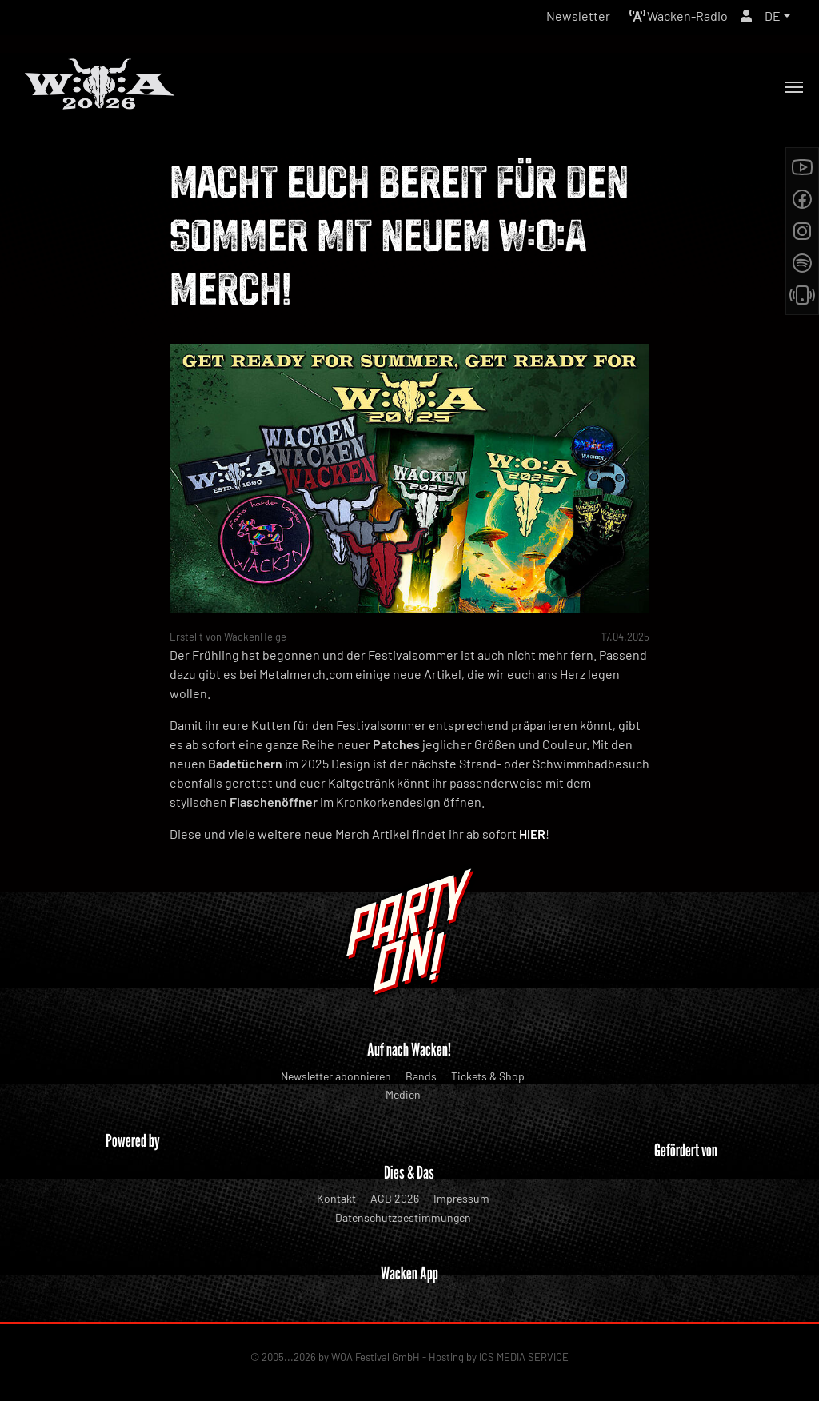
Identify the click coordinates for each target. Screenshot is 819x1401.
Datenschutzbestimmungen (403, 1217)
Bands (421, 1076)
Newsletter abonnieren (336, 1076)
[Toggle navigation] (794, 87)
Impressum (461, 1198)
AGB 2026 (394, 1198)
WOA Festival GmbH (375, 1357)
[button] (777, 15)
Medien (403, 1094)
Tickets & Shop (488, 1076)
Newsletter (578, 15)
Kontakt (336, 1198)
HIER (532, 833)
